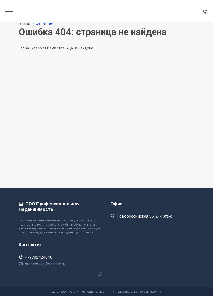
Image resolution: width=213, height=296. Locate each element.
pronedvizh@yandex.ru (42, 264)
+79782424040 (35, 257)
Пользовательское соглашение (136, 291)
